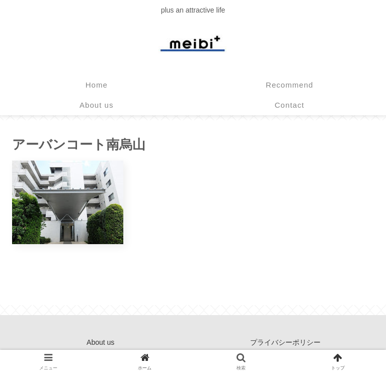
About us (100, 342)
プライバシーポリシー (285, 342)
